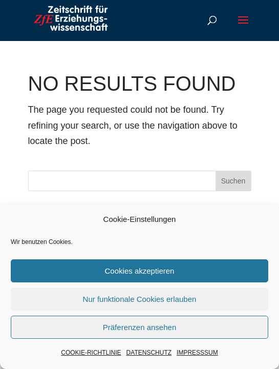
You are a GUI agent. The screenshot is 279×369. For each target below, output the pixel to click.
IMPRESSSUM (197, 352)
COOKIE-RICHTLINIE (91, 352)
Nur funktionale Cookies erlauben (140, 299)
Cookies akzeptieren (140, 270)
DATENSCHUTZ (148, 352)
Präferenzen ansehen (139, 327)
